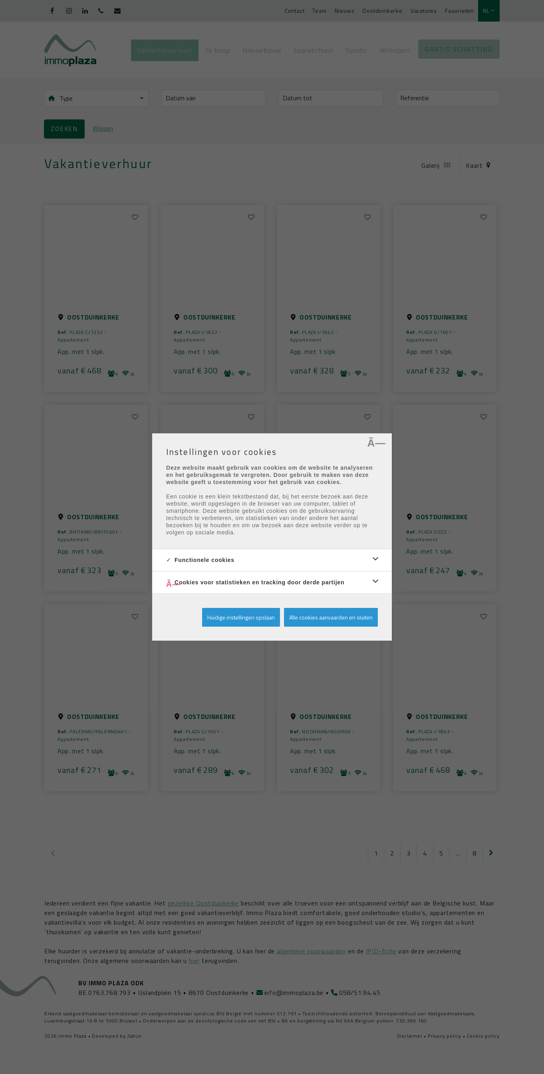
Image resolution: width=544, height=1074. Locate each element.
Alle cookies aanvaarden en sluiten (331, 617)
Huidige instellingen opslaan (241, 617)
